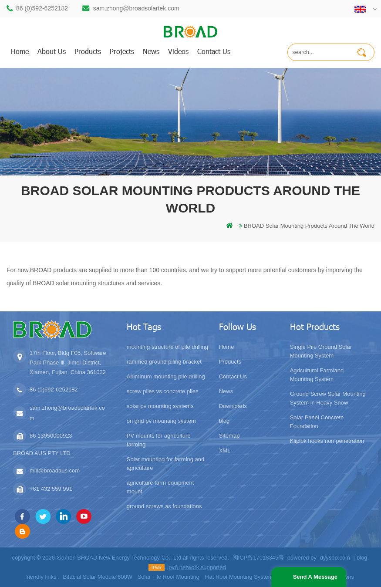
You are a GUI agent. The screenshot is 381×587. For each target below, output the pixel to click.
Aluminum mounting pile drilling (166, 376)
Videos (178, 51)
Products (230, 361)
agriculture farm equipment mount (160, 487)
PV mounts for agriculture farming (159, 440)
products (87, 51)
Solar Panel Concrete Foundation (317, 421)
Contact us (213, 51)
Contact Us (233, 376)
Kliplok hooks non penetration (327, 441)
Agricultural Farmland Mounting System (317, 374)
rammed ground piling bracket (164, 361)
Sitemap (229, 435)
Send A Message (315, 577)
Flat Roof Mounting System (239, 577)
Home (226, 347)
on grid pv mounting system (161, 421)
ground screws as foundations (164, 506)
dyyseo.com (335, 557)
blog (224, 421)
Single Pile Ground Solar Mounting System (321, 351)
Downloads (233, 406)
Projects (122, 51)
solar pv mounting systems (160, 406)
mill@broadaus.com (55, 470)
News (151, 51)
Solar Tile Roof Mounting (168, 577)
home (20, 51)
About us (51, 51)
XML (225, 450)
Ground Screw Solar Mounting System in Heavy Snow (328, 398)
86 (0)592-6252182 (42, 8)
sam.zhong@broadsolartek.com (136, 8)
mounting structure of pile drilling (167, 347)
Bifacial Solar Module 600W (97, 577)
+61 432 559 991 (51, 489)
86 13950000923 (51, 435)
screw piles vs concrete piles (163, 391)
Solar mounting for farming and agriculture (165, 463)
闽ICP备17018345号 (258, 557)
